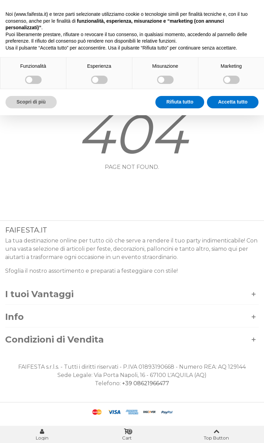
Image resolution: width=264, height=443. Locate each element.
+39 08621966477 (145, 383)
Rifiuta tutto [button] (180, 102)
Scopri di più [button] (31, 102)
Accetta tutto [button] (233, 102)
